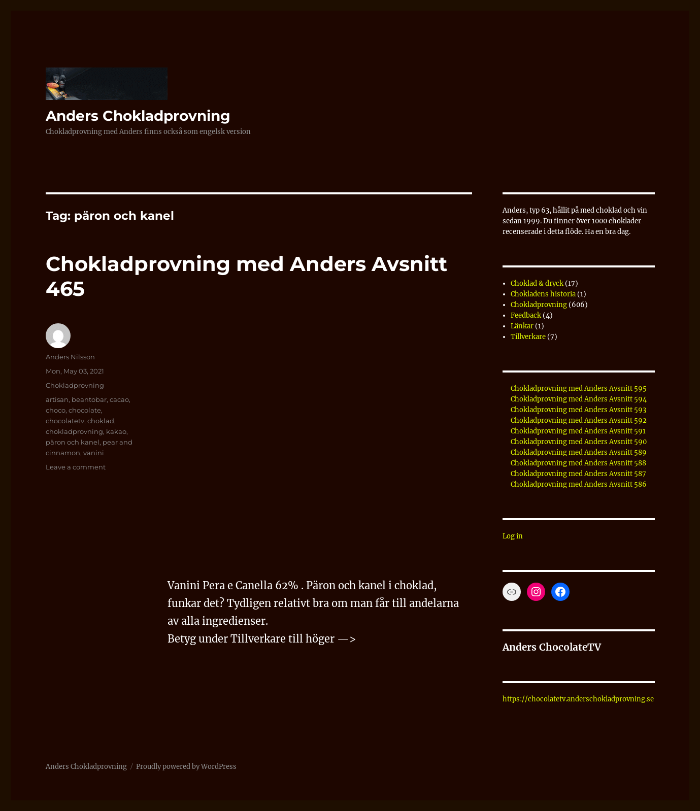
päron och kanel (72, 442)
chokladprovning (74, 431)
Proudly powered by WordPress (186, 766)
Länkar (522, 326)
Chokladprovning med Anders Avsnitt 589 (579, 452)
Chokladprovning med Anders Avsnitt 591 (578, 431)
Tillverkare (528, 336)
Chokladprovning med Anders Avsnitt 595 (579, 388)
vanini (93, 453)
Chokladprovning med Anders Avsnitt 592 (579, 420)
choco (55, 410)
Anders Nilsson (70, 357)
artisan (57, 399)
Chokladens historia (543, 294)
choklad (100, 421)
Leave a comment (76, 467)
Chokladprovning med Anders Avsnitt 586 (579, 484)
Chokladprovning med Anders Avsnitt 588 (578, 463)
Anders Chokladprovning (138, 115)
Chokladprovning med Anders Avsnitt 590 (579, 441)
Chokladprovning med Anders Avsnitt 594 (579, 399)
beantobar (89, 399)
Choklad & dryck (537, 283)
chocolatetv (65, 421)
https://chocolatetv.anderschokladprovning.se (578, 699)
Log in (513, 536)
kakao (116, 431)
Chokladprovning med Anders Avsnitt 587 (578, 473)
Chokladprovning (75, 385)
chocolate (85, 410)
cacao (119, 399)
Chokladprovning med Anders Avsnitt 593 (578, 409)
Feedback (526, 315)
